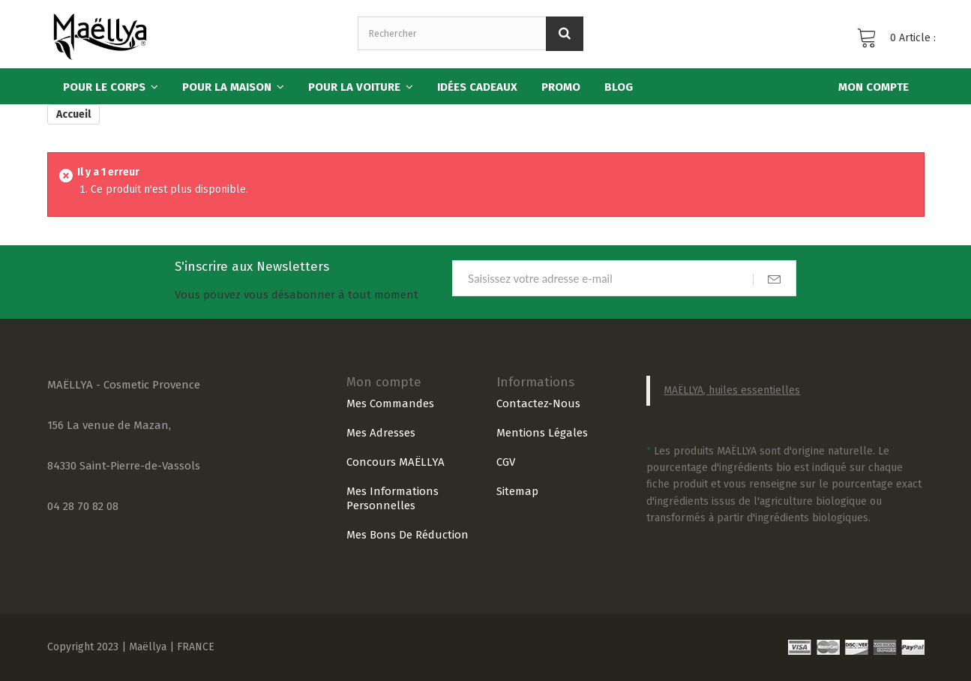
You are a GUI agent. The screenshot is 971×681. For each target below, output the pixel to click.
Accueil (73, 114)
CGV (505, 462)
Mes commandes (390, 403)
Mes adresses (380, 433)
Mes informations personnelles (392, 498)
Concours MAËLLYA (395, 462)
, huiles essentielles (751, 390)
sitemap (517, 491)
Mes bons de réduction (407, 535)
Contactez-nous (538, 403)
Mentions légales (542, 433)
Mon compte (383, 382)
